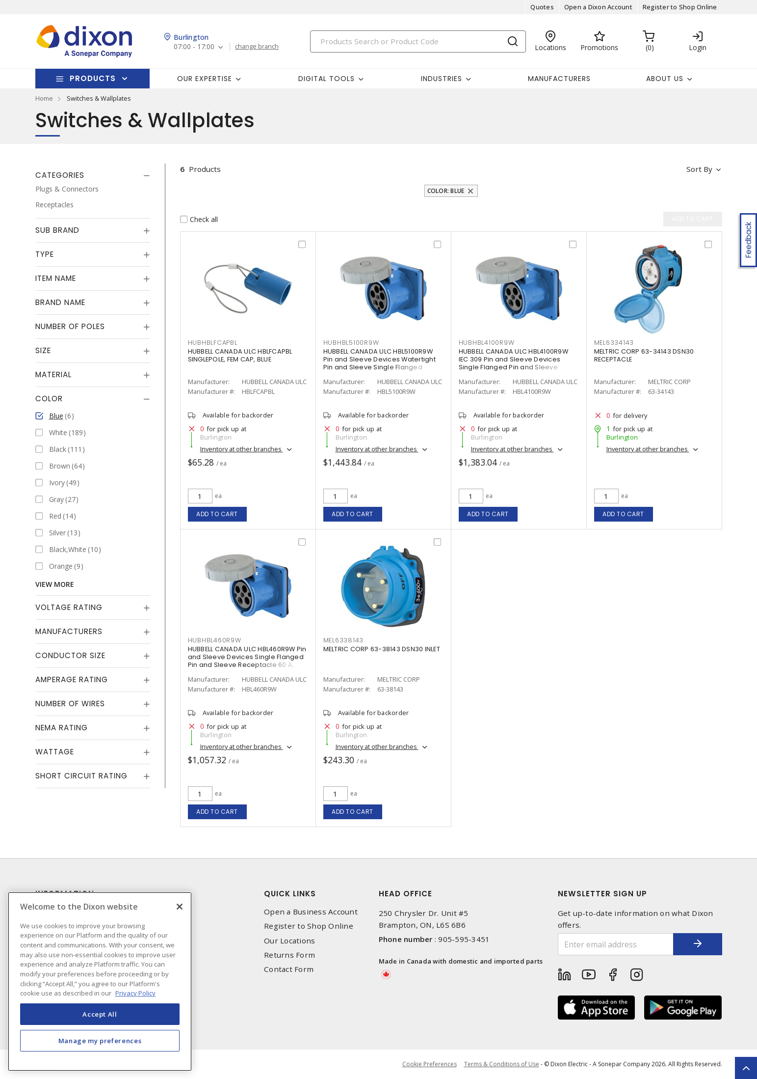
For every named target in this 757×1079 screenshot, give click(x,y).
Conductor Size (70, 655)
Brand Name (60, 302)
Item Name (55, 278)
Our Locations (289, 940)
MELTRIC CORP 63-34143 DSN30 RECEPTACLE (644, 355)
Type (44, 254)
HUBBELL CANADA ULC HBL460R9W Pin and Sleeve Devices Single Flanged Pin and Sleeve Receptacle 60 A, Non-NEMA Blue (247, 661)
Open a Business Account (311, 911)
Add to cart (217, 514)
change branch (257, 47)
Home (44, 98)
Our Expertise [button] (204, 78)
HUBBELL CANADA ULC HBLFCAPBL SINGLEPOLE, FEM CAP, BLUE (240, 355)
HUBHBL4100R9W (487, 342)
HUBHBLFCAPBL (212, 342)
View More (54, 584)
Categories (59, 175)
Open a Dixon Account (598, 6)
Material (53, 374)
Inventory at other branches (241, 448)
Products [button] (93, 78)
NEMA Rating (61, 727)
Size (43, 350)
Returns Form (289, 955)
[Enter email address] (616, 944)
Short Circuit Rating (81, 776)
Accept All (99, 1014)
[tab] (92, 175)
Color (49, 398)
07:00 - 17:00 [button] (194, 47)
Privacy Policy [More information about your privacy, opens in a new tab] (135, 993)
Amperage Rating (71, 679)
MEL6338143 (343, 640)
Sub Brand (57, 230)
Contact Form (288, 969)
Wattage (54, 752)
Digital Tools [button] (326, 78)
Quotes (542, 6)
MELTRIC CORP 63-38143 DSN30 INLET (381, 649)
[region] (100, 981)
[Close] (179, 906)
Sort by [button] (699, 169)
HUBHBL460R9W (214, 640)
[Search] (418, 41)
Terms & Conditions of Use (501, 1064)
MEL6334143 (614, 342)
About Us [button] (664, 78)
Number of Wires (70, 703)
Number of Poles (70, 326)
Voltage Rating (69, 607)
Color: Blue (446, 191)
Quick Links (290, 893)
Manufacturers (559, 78)
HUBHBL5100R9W (351, 342)
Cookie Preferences (429, 1064)
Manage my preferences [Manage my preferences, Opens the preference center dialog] (100, 1040)
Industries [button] (441, 78)
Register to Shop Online (680, 6)
